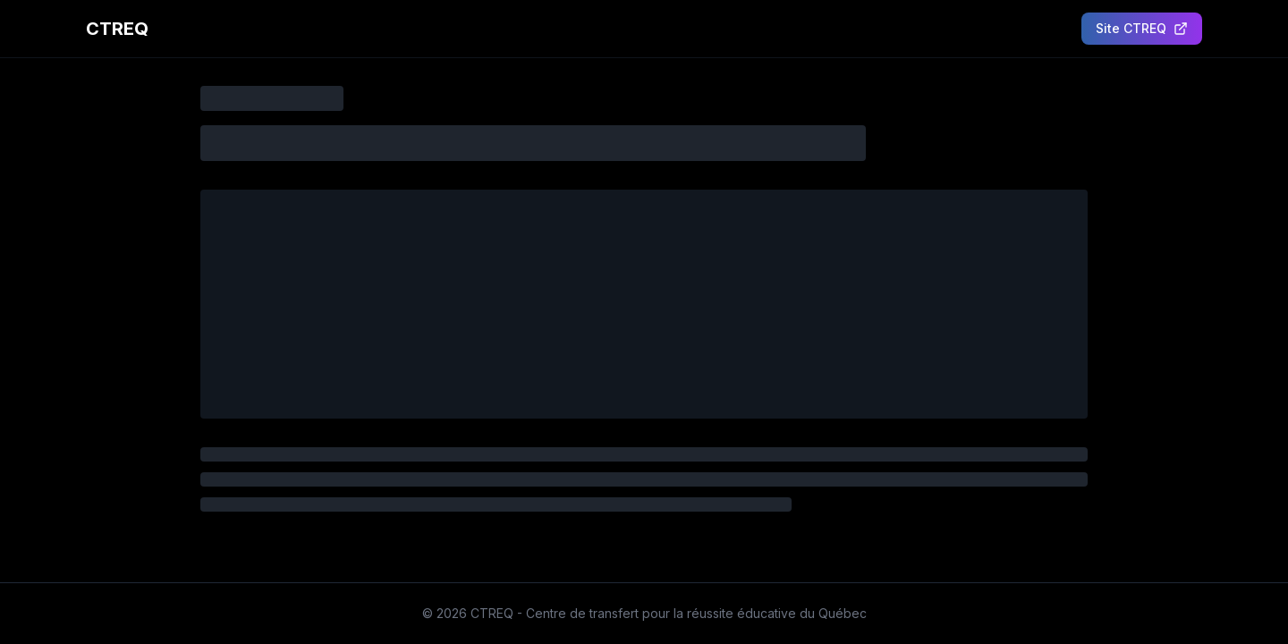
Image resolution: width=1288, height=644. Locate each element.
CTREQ (117, 28)
